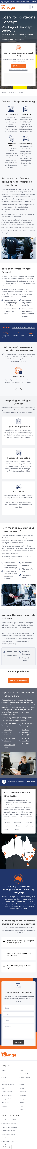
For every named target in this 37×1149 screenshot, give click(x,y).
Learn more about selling (18, 70)
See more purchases (18, 672)
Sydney (17, 821)
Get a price (20, 66)
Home (3, 84)
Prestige (22, 1090)
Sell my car (5, 1094)
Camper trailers (25, 1065)
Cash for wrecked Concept (25, 732)
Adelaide (6, 814)
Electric (22, 1079)
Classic (22, 1076)
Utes (21, 1097)
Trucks (22, 1094)
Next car (4, 1097)
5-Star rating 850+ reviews (23, 319)
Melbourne (29, 817)
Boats (21, 1062)
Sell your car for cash (10, 1107)
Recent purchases (7, 1083)
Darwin (6, 817)
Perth (5, 821)
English (5, 1147)
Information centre (7, 1076)
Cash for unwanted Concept (26, 723)
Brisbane (17, 814)
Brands (11, 84)
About (3, 1062)
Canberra (28, 814)
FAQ (2, 1079)
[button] (32, 7)
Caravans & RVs (25, 1069)
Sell (21, 1057)
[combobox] (7, 1147)
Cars (21, 1072)
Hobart (17, 817)
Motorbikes (23, 1087)
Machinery (23, 1083)
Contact (4, 1072)
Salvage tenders (6, 1087)
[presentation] (16, 381)
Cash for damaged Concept (8, 723)
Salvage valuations (7, 1090)
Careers (4, 1069)
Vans (21, 1101)
